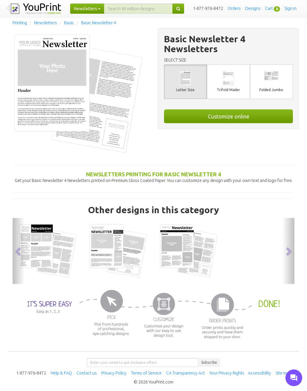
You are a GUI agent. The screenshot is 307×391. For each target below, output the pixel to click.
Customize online (228, 116)
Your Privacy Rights (226, 373)
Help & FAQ (61, 373)
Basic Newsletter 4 (98, 22)
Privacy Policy (114, 373)
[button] (19, 251)
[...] (138, 9)
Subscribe (209, 362)
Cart (269, 8)
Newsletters (45, 22)
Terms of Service (146, 373)
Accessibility (259, 373)
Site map (283, 373)
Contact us (86, 373)
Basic (69, 22)
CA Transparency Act (185, 373)
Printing (20, 22)
